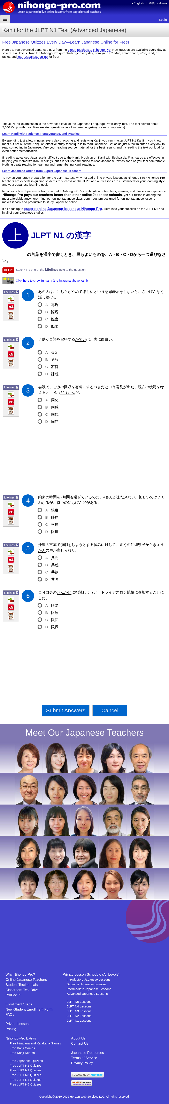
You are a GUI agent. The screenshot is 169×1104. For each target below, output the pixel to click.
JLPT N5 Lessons (79, 1001)
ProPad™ (13, 995)
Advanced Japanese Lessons (87, 993)
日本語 (150, 3)
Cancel (110, 710)
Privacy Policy (82, 1063)
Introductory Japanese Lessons (88, 979)
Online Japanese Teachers (26, 980)
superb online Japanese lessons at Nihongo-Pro (63, 209)
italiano (162, 3)
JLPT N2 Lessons (79, 1016)
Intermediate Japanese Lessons (89, 989)
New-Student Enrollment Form (29, 1009)
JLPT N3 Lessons (79, 1011)
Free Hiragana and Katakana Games (35, 1043)
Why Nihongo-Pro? (20, 974)
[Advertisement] (84, 90)
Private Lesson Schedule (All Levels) (91, 974)
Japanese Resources (87, 1053)
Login (163, 19)
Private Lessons (18, 1024)
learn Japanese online (32, 56)
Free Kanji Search (22, 1052)
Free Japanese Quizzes (26, 1061)
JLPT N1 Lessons (79, 1020)
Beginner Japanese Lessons (86, 984)
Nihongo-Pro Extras (21, 1038)
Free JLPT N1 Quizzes (25, 1065)
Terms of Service (84, 1058)
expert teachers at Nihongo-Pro (89, 49)
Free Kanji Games (22, 1048)
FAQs (10, 1015)
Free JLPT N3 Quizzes (25, 1075)
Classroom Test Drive (22, 990)
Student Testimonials (22, 985)
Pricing (11, 1029)
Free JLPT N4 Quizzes (25, 1079)
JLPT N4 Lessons (79, 1006)
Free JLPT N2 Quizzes (25, 1070)
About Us (78, 1038)
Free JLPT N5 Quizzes (25, 1084)
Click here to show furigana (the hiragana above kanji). (52, 280)
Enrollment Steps (19, 1004)
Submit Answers (65, 710)
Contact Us (79, 1043)
